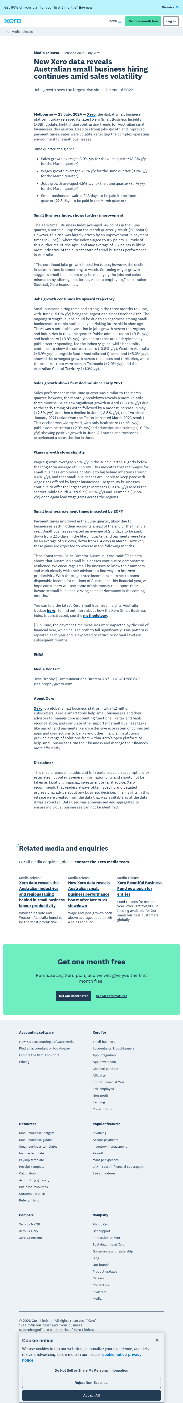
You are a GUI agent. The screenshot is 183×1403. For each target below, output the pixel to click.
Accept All (91, 1395)
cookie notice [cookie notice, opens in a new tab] (114, 1354)
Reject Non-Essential (91, 1383)
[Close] (157, 1340)
